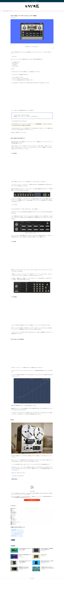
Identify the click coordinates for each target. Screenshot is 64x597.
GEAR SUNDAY (15, 530)
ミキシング (14, 521)
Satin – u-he (14, 56)
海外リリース (14, 523)
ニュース (14, 525)
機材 (13, 528)
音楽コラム (14, 541)
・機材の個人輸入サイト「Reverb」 (17, 553)
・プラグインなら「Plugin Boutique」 (17, 549)
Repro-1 (15, 467)
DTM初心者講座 (15, 517)
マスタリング (14, 519)
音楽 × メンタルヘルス (16, 536)
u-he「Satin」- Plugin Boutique (17, 475)
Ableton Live (15, 515)
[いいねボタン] (14, 479)
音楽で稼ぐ (14, 538)
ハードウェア (15, 532)
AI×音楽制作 (15, 509)
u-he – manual (14, 204)
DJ (13, 511)
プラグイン (14, 534)
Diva (12, 467)
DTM (13, 513)
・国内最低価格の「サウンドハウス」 (17, 547)
